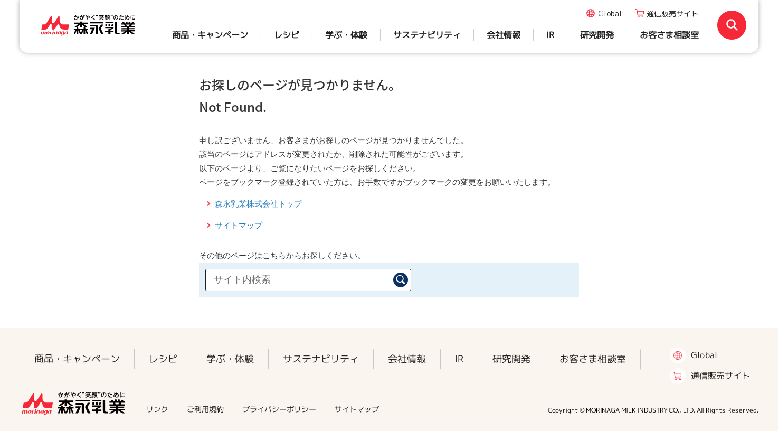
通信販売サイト (672, 13)
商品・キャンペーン (210, 35)
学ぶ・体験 (346, 35)
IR (550, 35)
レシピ (286, 35)
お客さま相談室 (669, 35)
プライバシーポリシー (279, 409)
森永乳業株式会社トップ (258, 203)
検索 (401, 280)
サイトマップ (238, 225)
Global (610, 13)
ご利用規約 (205, 409)
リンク (157, 409)
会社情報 (503, 35)
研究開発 (597, 35)
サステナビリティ (427, 35)
